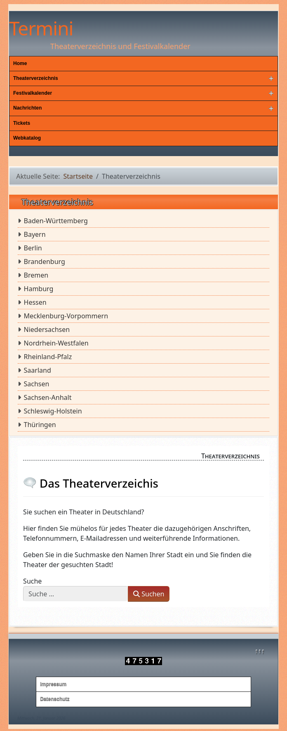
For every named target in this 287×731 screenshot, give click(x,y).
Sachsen (36, 383)
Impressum (53, 684)
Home (20, 63)
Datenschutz (54, 699)
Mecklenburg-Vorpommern (66, 315)
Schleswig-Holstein (53, 411)
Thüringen (40, 424)
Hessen (35, 302)
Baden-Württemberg (56, 220)
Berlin (33, 247)
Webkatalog (27, 138)
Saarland (37, 370)
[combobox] (75, 594)
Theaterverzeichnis (35, 78)
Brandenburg (44, 261)
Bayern (35, 234)
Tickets (21, 123)
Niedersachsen (47, 329)
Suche (32, 581)
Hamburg (39, 288)
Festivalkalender (32, 93)
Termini (41, 28)
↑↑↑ (259, 650)
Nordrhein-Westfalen (56, 343)
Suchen (148, 593)
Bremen (36, 275)
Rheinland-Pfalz (48, 356)
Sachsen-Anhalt (48, 397)
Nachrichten (27, 108)
